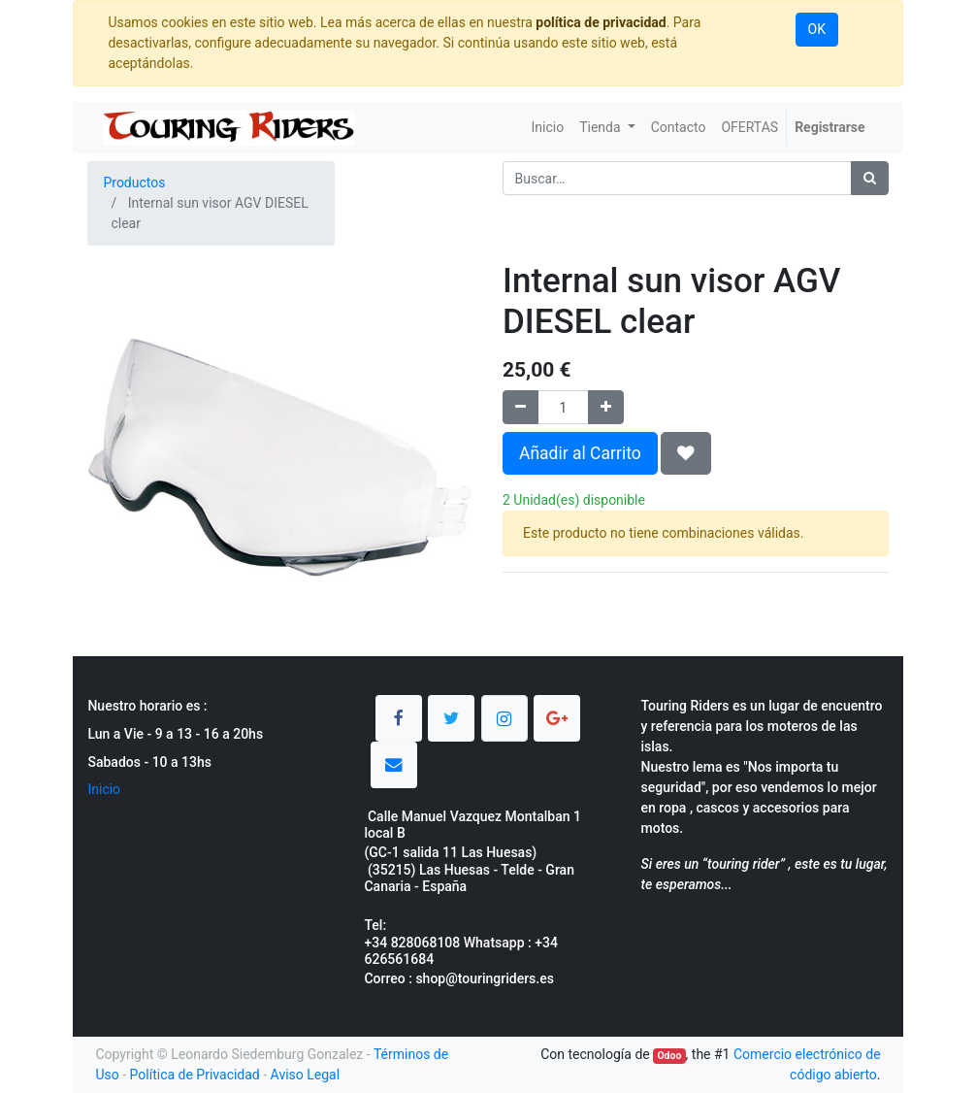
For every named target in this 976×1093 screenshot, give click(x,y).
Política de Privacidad (195, 1074)
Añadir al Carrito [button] (580, 453)
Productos (134, 182)
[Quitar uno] (520, 407)
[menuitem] (548, 128)
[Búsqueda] (870, 178)
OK (817, 29)
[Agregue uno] (606, 407)
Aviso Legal (306, 1074)
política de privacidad (601, 22)
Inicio (103, 789)
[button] (686, 453)
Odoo (669, 1055)
